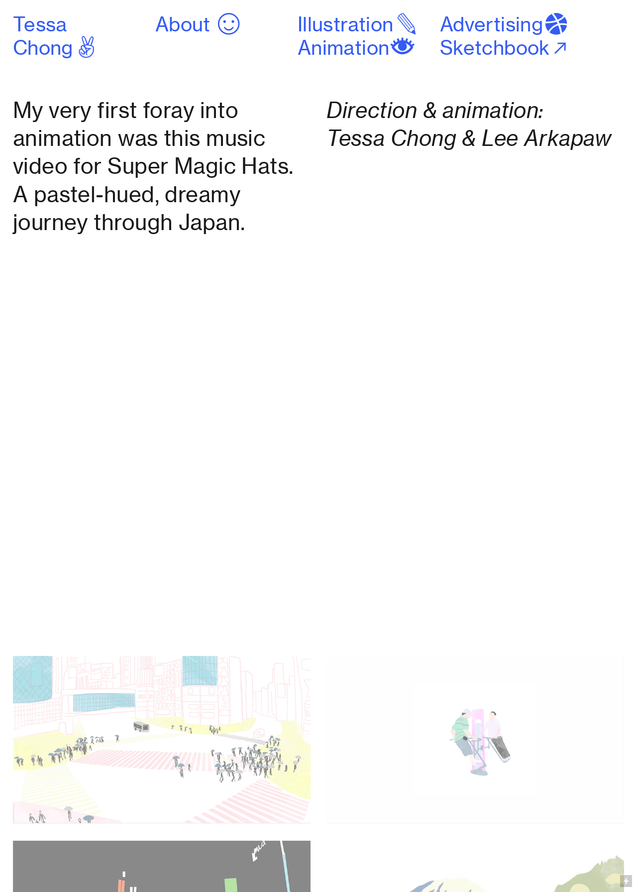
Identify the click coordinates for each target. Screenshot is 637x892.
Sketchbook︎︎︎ (505, 48)
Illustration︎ (359, 24)
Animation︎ (357, 48)
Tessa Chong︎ (56, 36)
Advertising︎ (505, 24)
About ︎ (198, 24)
